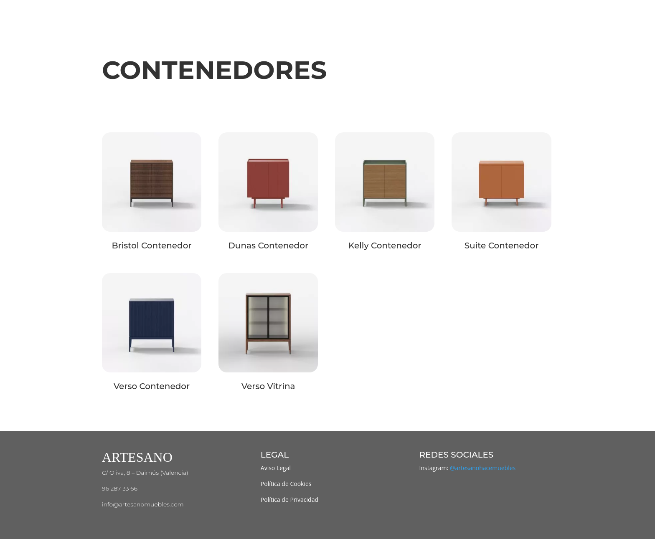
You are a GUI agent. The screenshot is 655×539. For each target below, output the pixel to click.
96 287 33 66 (119, 488)
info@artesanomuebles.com (143, 504)
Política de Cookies (286, 484)
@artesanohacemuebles (482, 468)
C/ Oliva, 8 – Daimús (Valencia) (145, 472)
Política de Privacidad (289, 500)
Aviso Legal (276, 468)
